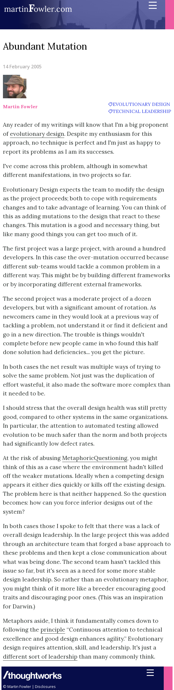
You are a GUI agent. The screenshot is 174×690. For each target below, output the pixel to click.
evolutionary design (141, 104)
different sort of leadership (40, 656)
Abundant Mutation (45, 46)
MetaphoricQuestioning (94, 457)
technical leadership (142, 111)
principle (52, 629)
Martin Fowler (20, 106)
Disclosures (45, 686)
